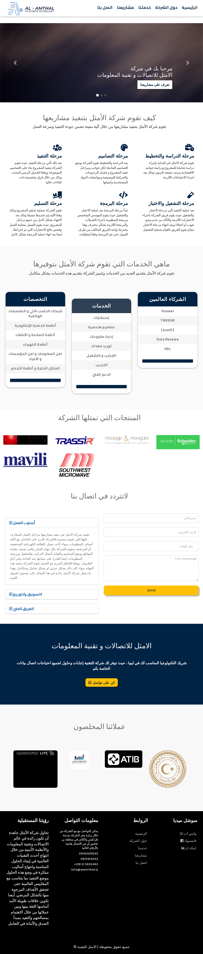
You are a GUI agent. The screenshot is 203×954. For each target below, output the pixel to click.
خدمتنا (144, 7)
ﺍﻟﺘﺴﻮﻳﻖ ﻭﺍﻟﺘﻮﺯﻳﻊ (25, 594)
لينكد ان (188, 848)
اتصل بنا (104, 7)
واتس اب (188, 833)
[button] (15, 62)
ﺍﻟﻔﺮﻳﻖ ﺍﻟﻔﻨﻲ (21, 608)
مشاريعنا (125, 7)
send (151, 590)
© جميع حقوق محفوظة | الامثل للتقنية (102, 946)
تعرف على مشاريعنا (154, 86)
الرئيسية (189, 7)
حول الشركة (166, 7)
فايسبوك (188, 840)
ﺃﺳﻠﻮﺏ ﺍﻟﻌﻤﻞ (22, 522)
